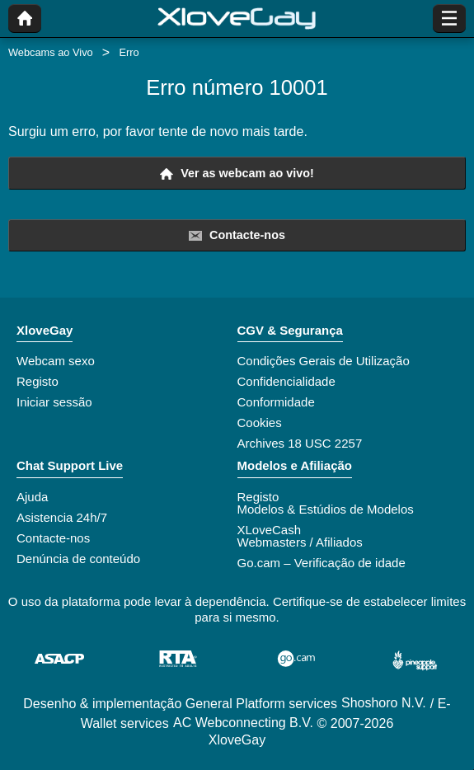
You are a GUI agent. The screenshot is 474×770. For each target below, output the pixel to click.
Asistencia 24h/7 (61, 517)
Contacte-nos (237, 235)
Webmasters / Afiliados (300, 542)
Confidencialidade (286, 381)
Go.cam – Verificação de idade (321, 563)
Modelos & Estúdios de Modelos (325, 509)
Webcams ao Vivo (50, 52)
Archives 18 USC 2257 (300, 443)
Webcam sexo (55, 361)
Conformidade (276, 402)
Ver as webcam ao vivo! (237, 174)
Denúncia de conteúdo (78, 559)
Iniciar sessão (54, 402)
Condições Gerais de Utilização (323, 361)
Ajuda (32, 497)
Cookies (259, 423)
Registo (37, 381)
